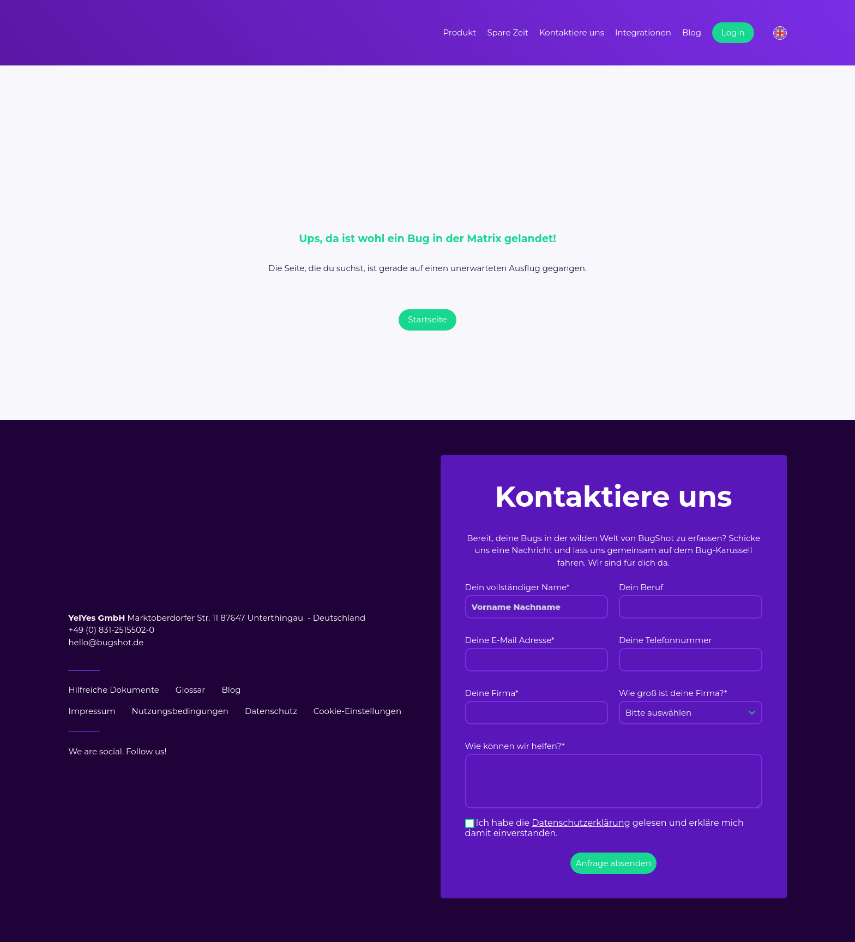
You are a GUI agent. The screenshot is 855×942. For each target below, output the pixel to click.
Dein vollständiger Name (517, 587)
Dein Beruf (641, 587)
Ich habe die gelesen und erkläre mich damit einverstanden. (604, 828)
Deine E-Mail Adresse (510, 640)
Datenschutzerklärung (581, 823)
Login (733, 32)
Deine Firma (492, 693)
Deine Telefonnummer (665, 640)
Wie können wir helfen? (515, 746)
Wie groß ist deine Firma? (673, 693)
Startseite (427, 319)
